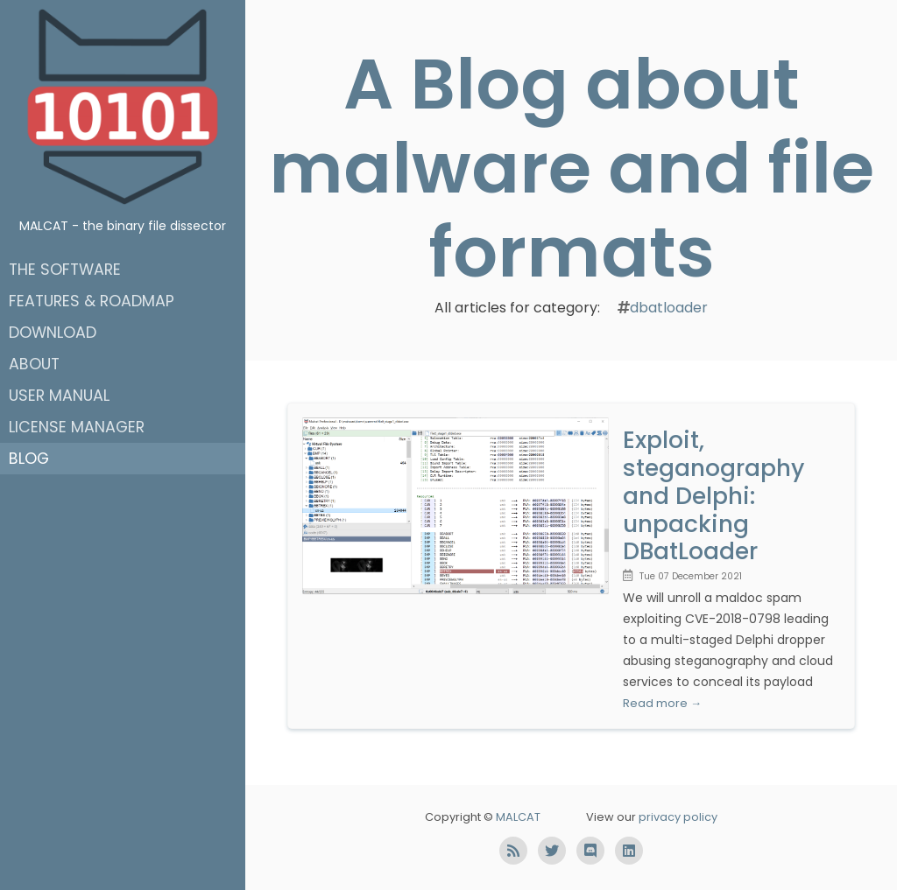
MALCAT (518, 816)
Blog (29, 458)
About (34, 364)
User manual (59, 395)
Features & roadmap (91, 301)
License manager (77, 427)
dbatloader (669, 308)
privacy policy (678, 816)
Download (52, 332)
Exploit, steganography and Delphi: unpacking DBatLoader (713, 495)
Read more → (662, 703)
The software (65, 269)
